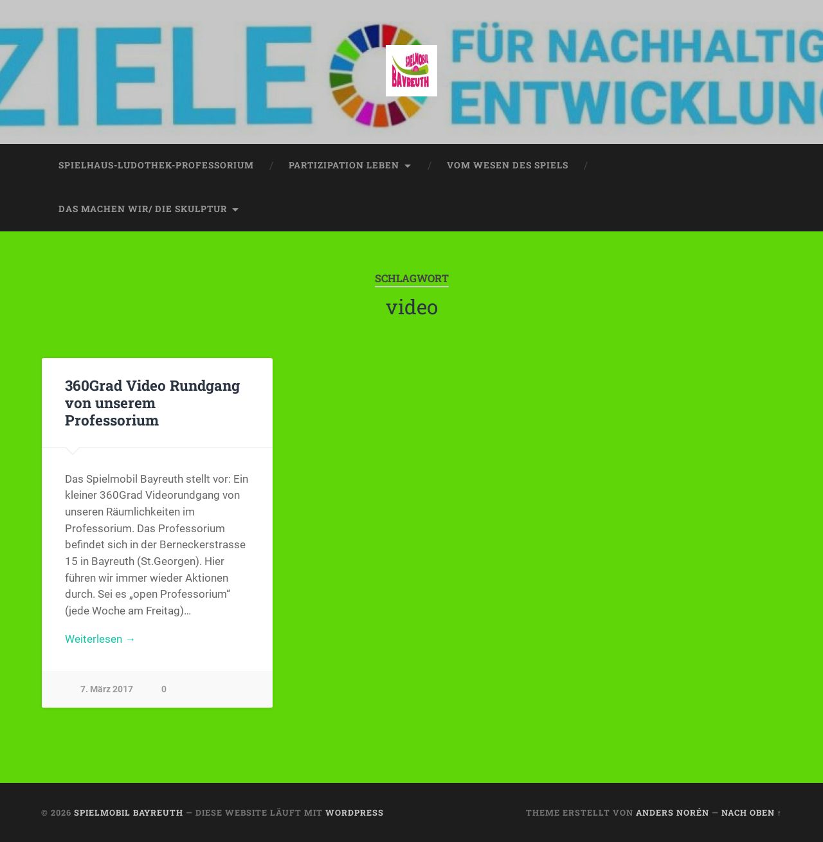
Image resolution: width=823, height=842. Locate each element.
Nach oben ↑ (751, 812)
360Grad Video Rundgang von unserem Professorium (152, 402)
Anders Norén (672, 812)
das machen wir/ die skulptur (143, 209)
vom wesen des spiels (507, 165)
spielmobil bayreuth (128, 812)
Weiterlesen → (100, 638)
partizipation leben (344, 165)
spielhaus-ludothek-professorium (156, 165)
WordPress (354, 812)
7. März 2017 (106, 689)
